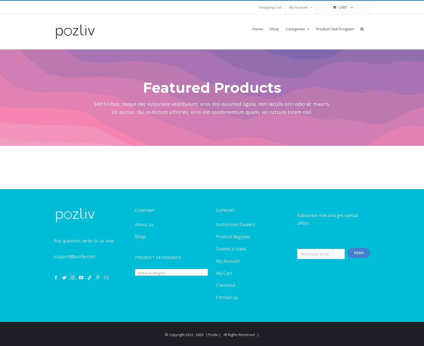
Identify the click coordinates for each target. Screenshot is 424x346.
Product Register (233, 237)
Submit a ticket (231, 249)
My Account (228, 261)
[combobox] (171, 272)
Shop (140, 237)
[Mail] (106, 277)
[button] (362, 28)
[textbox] (171, 273)
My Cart (224, 273)
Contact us (227, 297)
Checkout (225, 285)
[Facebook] (56, 277)
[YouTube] (81, 277)
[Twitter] (64, 277)
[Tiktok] (89, 277)
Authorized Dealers (235, 225)
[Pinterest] (98, 277)
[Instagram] (73, 277)
